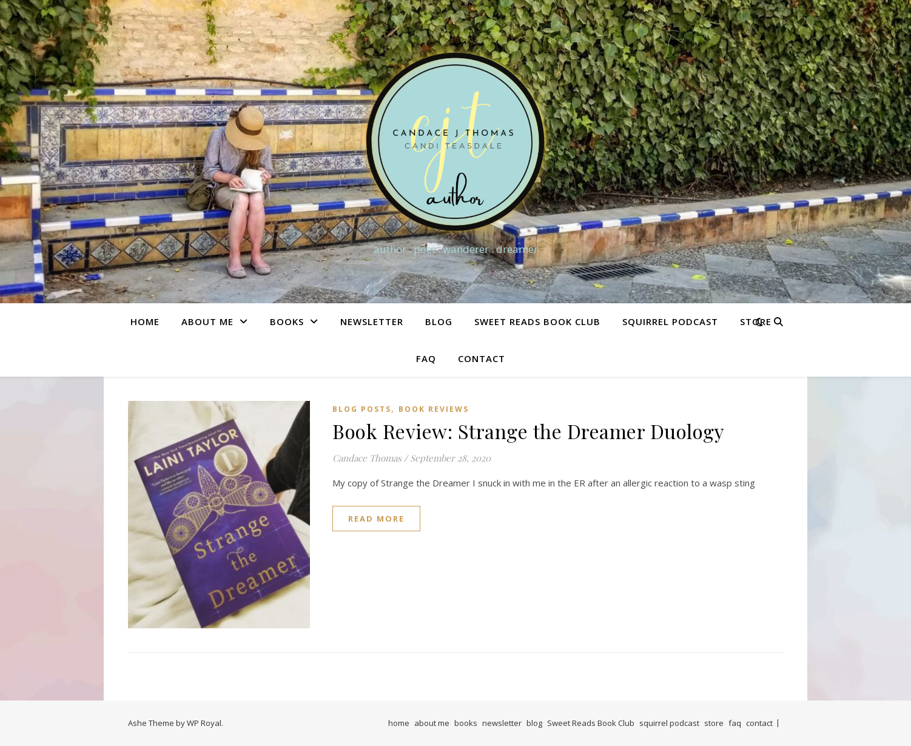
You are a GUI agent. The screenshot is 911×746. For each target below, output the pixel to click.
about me (207, 321)
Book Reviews (433, 409)
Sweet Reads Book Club (537, 321)
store (714, 722)
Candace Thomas (367, 458)
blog (438, 321)
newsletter (371, 321)
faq (426, 358)
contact (481, 358)
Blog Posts (361, 409)
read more (376, 518)
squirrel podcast (670, 321)
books (287, 321)
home (145, 321)
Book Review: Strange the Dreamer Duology (528, 431)
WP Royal (204, 722)
